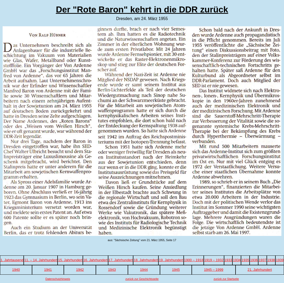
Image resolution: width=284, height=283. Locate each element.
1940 (16, 270)
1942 (80, 270)
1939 (280, 260)
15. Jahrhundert (70, 260)
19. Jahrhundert (171, 260)
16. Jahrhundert (95, 260)
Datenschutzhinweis (57, 278)
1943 (112, 270)
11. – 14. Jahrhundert (40, 260)
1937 (263, 260)
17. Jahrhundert (120, 260)
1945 (176, 270)
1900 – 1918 (193, 260)
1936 (254, 260)
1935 (245, 260)
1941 (48, 270)
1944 (144, 270)
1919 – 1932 (214, 260)
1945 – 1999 (213, 270)
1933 (228, 260)
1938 (271, 260)
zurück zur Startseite (226, 278)
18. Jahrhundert (146, 260)
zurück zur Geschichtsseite (141, 278)
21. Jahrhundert (260, 270)
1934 (237, 260)
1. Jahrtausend (12, 260)
